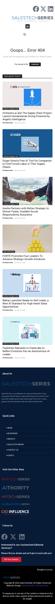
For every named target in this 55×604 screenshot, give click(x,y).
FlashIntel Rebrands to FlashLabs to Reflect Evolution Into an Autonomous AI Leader (26, 351)
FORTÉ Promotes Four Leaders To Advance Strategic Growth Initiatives (24, 257)
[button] (27, 26)
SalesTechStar (28, 585)
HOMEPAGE (35, 64)
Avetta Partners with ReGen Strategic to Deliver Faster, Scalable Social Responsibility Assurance (26, 211)
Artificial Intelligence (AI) (10, 109)
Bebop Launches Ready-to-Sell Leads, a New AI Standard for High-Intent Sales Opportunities (26, 303)
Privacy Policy (42, 585)
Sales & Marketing (8, 252)
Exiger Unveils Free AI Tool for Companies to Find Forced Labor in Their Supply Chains (27, 164)
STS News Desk (8, 123)
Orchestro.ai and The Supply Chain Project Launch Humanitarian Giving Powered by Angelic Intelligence (27, 116)
